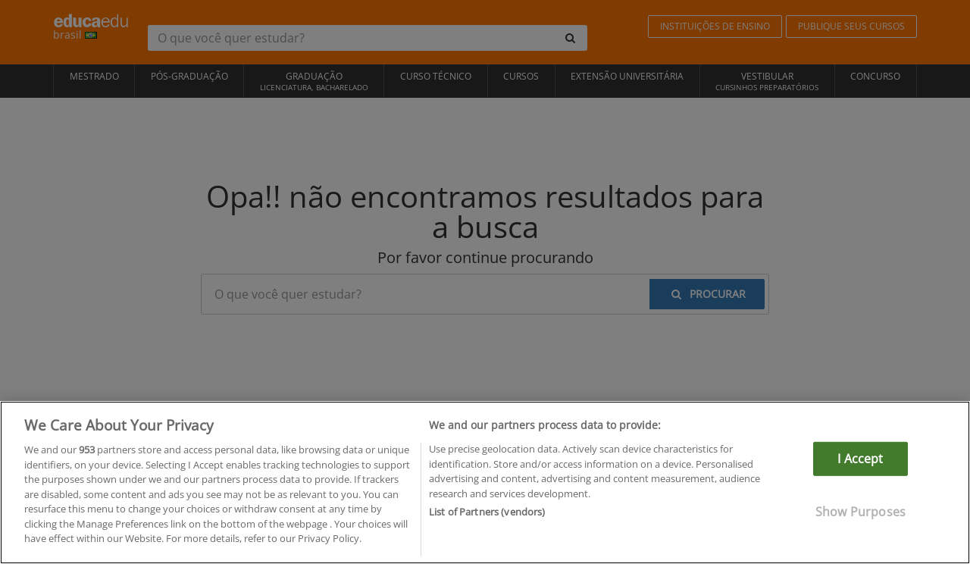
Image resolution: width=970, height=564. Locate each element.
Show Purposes (860, 511)
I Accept (860, 458)
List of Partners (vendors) (487, 512)
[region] (485, 482)
